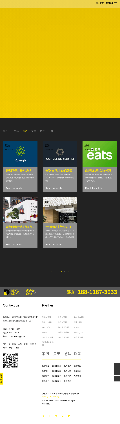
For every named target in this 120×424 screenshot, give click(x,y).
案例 (45, 354)
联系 (77, 354)
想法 (25, 131)
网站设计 (45, 332)
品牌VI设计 (46, 317)
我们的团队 (56, 376)
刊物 (51, 131)
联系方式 (77, 371)
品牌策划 (45, 366)
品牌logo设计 (47, 322)
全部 (16, 131)
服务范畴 (67, 371)
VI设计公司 (46, 327)
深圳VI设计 (78, 322)
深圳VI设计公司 (48, 343)
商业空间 (45, 376)
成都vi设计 (78, 327)
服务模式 (67, 366)
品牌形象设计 (79, 317)
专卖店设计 (78, 337)
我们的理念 (56, 366)
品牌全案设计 (63, 327)
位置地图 (77, 366)
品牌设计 (45, 371)
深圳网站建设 (63, 332)
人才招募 (77, 376)
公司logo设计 (79, 332)
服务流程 (67, 381)
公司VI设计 (62, 317)
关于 (56, 354)
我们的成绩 (56, 371)
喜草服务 (45, 381)
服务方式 (67, 376)
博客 (42, 131)
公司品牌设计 (47, 337)
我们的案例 (56, 381)
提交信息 (1, 378)
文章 (33, 131)
